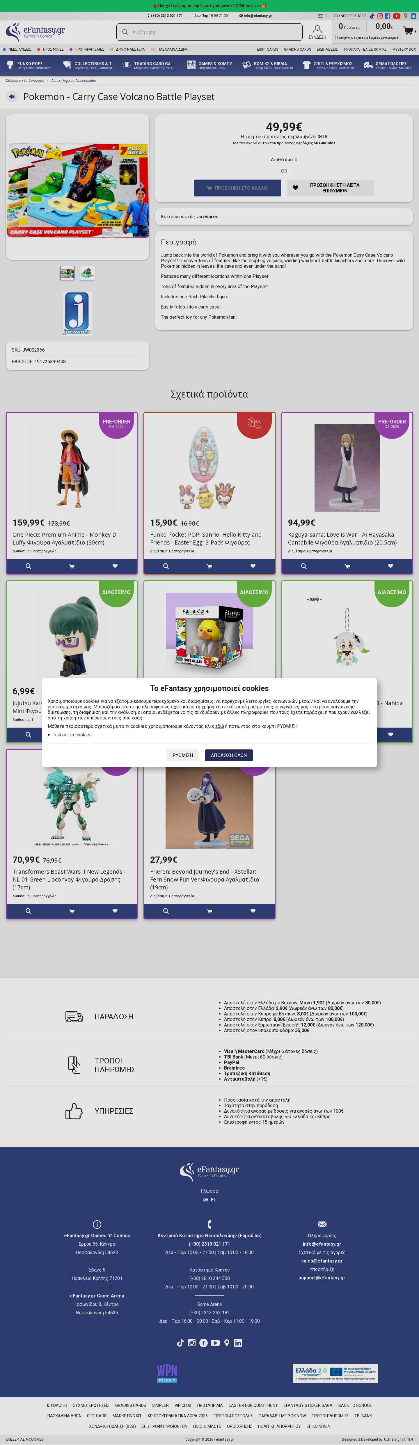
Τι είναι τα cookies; (73, 734)
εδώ (219, 726)
